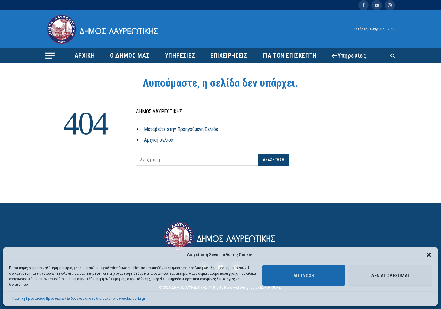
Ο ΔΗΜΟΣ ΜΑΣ (130, 55)
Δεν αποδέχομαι (390, 275)
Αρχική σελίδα (158, 140)
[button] (429, 255)
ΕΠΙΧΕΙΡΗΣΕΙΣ (228, 55)
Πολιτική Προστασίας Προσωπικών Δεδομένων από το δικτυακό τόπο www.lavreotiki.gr (78, 298)
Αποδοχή (303, 275)
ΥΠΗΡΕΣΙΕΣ (180, 55)
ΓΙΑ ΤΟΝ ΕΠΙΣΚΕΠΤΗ (290, 55)
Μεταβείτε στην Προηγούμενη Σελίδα (181, 129)
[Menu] (50, 55)
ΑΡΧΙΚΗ (85, 55)
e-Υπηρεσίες (349, 55)
